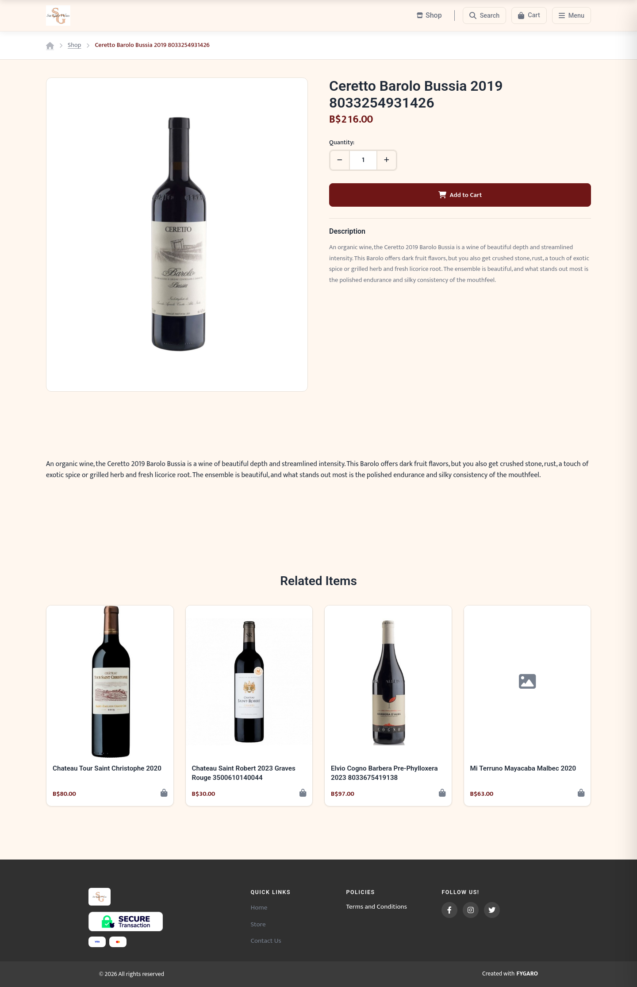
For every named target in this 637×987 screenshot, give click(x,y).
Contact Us (265, 940)
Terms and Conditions (376, 907)
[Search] (485, 15)
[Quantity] (363, 160)
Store (257, 924)
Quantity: (341, 143)
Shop (74, 45)
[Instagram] (471, 910)
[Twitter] (492, 910)
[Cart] (528, 15)
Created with (510, 974)
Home (258, 907)
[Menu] (571, 15)
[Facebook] (449, 910)
